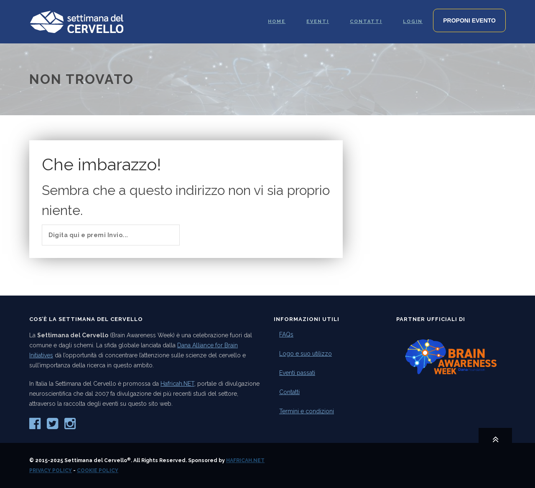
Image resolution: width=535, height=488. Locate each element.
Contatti (289, 392)
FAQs (286, 334)
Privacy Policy (50, 470)
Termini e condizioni (306, 411)
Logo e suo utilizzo (305, 353)
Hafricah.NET (177, 383)
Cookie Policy (97, 470)
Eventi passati (297, 372)
